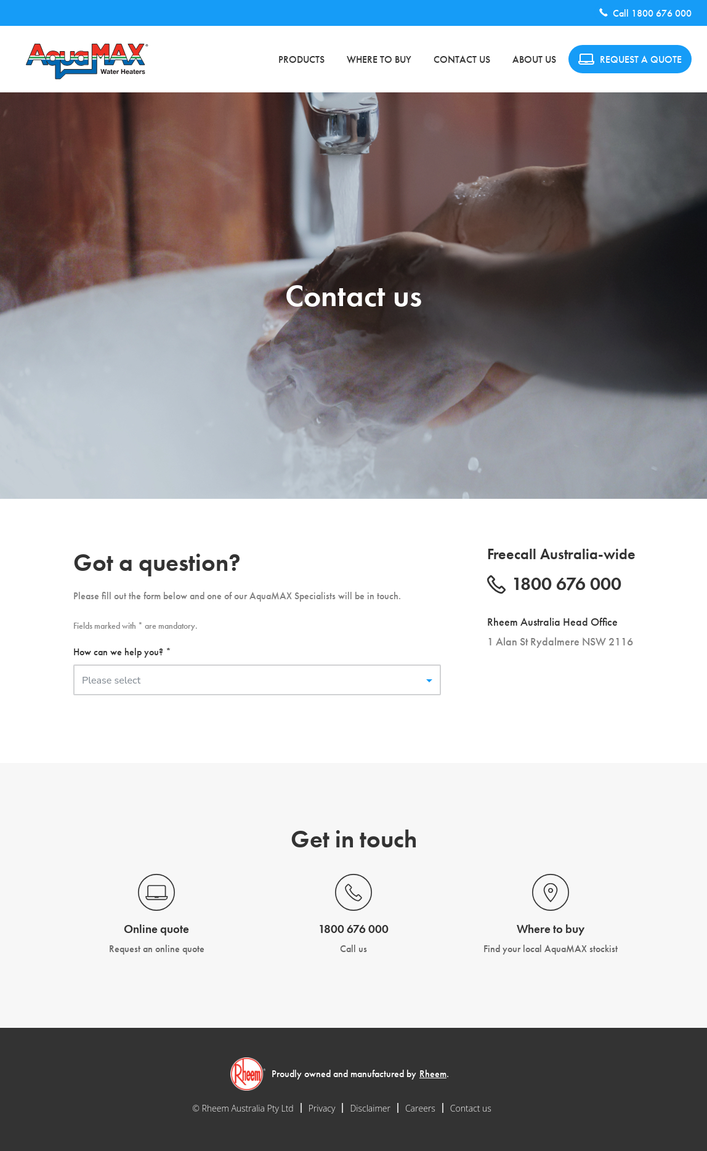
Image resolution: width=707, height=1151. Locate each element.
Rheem (432, 1073)
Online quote (156, 929)
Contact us (462, 59)
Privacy (322, 1108)
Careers (420, 1108)
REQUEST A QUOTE (630, 59)
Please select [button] (111, 680)
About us (534, 59)
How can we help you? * (122, 651)
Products (301, 59)
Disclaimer (370, 1108)
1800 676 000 (661, 13)
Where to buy (379, 59)
